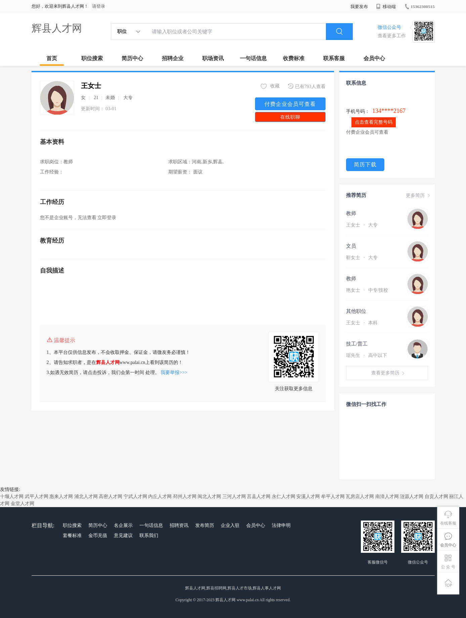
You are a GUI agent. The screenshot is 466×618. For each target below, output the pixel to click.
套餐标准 (72, 535)
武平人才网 (36, 496)
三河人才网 (234, 496)
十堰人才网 (12, 496)
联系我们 (148, 535)
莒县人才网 (258, 496)
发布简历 (204, 525)
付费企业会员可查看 (290, 104)
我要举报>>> (174, 372)
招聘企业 (172, 58)
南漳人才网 (387, 496)
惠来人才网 (61, 496)
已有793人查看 (307, 86)
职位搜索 (92, 58)
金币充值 (97, 535)
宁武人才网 (135, 496)
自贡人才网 (436, 496)
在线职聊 (290, 117)
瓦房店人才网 (360, 496)
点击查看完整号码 (373, 122)
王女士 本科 (362, 322)
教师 (351, 213)
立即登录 (106, 217)
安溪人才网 (308, 496)
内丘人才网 (160, 496)
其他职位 (356, 311)
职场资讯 (213, 58)
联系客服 (334, 58)
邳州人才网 (185, 496)
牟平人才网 (333, 496)
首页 (51, 58)
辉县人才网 (57, 28)
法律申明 (281, 525)
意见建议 (123, 535)
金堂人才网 (22, 503)
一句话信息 (253, 58)
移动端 (386, 6)
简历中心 (132, 58)
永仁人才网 (283, 496)
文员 (351, 246)
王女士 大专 (362, 225)
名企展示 (123, 525)
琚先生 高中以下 (366, 355)
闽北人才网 (209, 496)
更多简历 (418, 195)
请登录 (98, 6)
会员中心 (374, 58)
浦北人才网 (86, 496)
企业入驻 (230, 525)
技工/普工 (357, 343)
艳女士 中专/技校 (367, 290)
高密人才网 (110, 496)
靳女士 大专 (362, 257)
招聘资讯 (179, 525)
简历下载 (365, 164)
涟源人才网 (411, 496)
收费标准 (293, 58)
